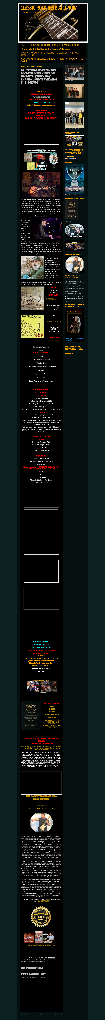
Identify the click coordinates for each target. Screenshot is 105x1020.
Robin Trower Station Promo (71, 283)
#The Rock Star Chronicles (39, 961)
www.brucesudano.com (41, 359)
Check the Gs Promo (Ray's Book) (72, 295)
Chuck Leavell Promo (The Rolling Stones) (74, 285)
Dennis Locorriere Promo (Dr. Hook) (73, 293)
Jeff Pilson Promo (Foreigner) (71, 286)
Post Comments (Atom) (32, 1017)
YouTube (41, 671)
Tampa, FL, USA (32, 962)
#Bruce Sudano (36, 959)
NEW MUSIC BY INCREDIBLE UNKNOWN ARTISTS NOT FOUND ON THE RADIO (52, 60)
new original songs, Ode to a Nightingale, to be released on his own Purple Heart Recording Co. (40, 203)
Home (24, 45)
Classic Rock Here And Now (48, 8)
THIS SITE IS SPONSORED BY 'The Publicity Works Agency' (46, 49)
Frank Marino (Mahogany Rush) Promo (73, 281)
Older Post (58, 1014)
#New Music (23, 961)
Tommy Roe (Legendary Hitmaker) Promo (74, 298)
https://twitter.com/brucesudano (41, 381)
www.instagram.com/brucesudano (41, 374)
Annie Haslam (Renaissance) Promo (73, 279)
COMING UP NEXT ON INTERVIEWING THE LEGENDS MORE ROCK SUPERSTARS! (50, 54)
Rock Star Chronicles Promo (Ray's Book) (74, 296)
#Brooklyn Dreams (28, 959)
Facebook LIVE (41, 668)
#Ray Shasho (30, 961)
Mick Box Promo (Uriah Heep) (71, 291)
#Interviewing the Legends (54, 959)
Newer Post (24, 1014)
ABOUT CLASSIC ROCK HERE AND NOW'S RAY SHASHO (54, 45)
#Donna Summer (44, 959)
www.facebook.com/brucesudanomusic (41, 367)
